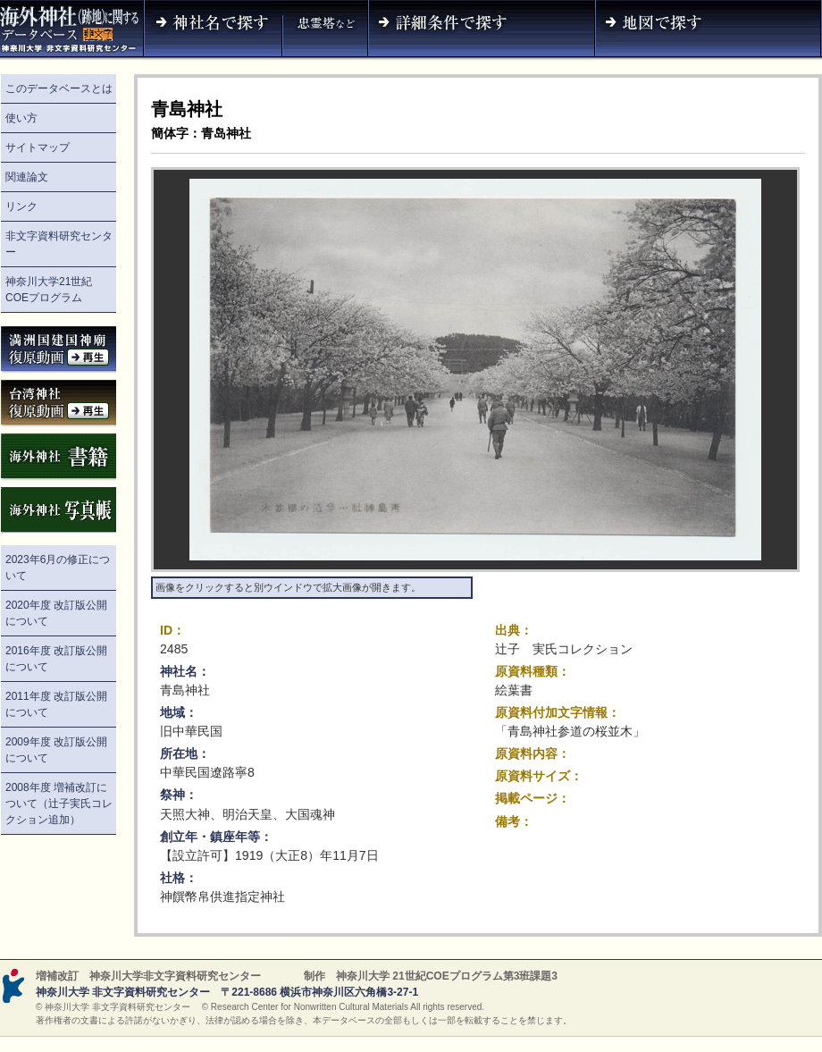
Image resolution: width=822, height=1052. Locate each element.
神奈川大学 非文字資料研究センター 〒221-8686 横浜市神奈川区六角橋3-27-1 (227, 992)
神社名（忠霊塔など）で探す (325, 30)
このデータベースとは (59, 88)
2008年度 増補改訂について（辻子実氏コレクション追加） (59, 803)
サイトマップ (37, 147)
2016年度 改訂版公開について (56, 658)
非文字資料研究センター (59, 244)
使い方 (21, 118)
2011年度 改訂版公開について (56, 704)
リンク (21, 206)
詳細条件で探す (481, 30)
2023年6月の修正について (57, 567)
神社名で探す (212, 30)
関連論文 (26, 177)
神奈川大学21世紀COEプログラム (48, 289)
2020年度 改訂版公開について (56, 613)
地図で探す (708, 30)
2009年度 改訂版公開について (56, 750)
